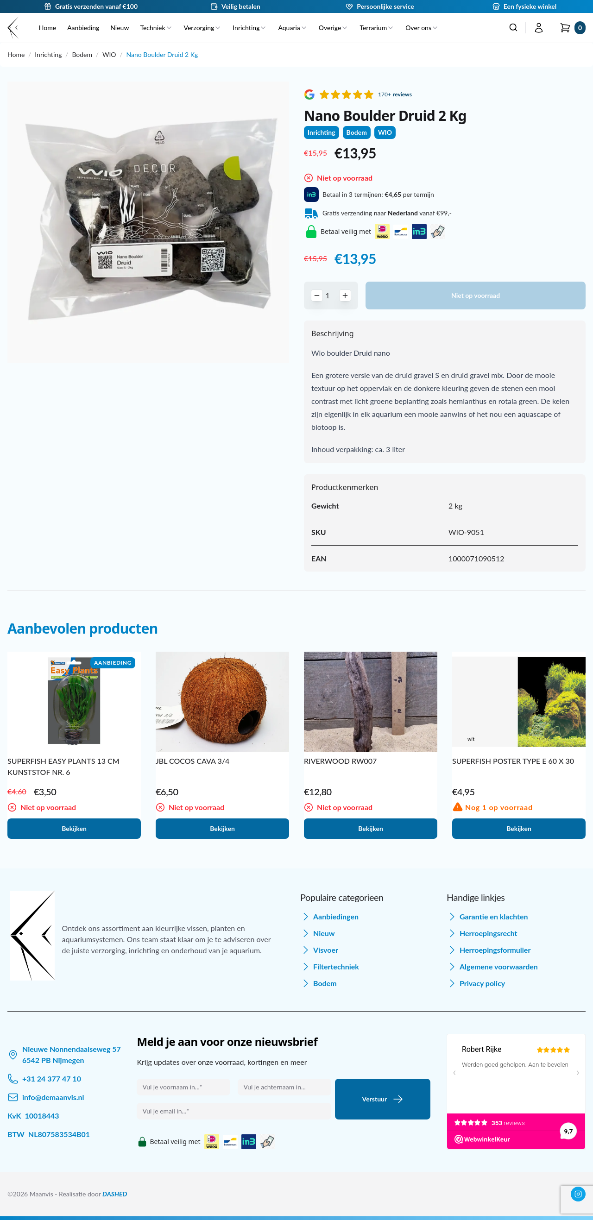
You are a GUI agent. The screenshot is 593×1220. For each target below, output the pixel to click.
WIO (109, 54)
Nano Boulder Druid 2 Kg (162, 54)
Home (47, 27)
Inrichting (250, 27)
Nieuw (119, 27)
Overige (334, 27)
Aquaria (292, 27)
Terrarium (377, 27)
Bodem (82, 54)
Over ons (422, 27)
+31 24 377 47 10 (51, 1078)
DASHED (114, 1194)
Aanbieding (83, 27)
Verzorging (203, 27)
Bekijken (74, 828)
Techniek (156, 27)
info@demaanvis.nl (53, 1097)
